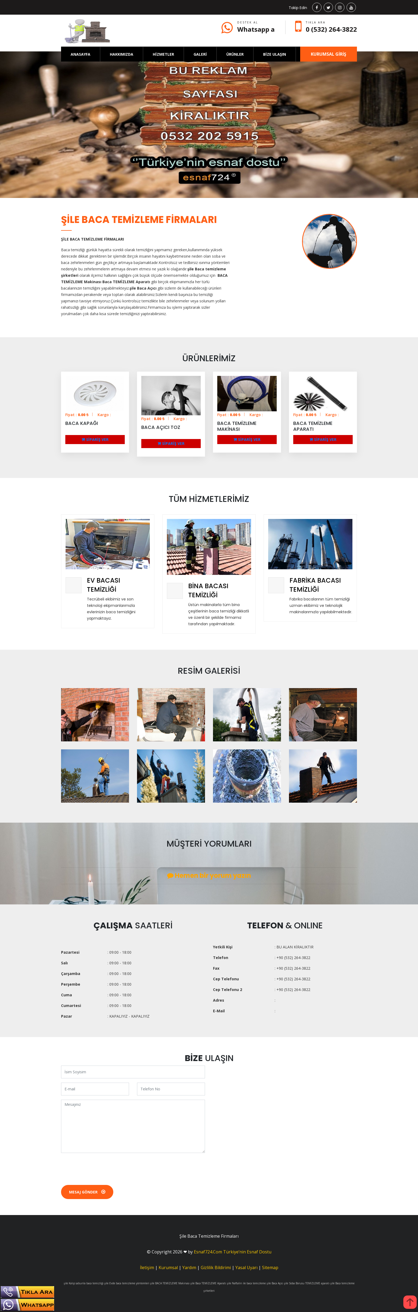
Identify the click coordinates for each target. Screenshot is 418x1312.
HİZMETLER (163, 54)
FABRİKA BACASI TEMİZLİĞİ (315, 585)
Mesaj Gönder (87, 1192)
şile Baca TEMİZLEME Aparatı (208, 1283)
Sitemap (270, 1267)
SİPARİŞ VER (95, 439)
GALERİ (200, 54)
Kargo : (104, 414)
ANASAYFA (80, 54)
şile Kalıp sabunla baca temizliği (83, 1283)
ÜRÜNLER (235, 54)
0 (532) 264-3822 (331, 29)
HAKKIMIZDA (121, 54)
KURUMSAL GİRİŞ (328, 54)
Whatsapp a (256, 29)
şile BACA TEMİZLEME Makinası (170, 1283)
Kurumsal (168, 1267)
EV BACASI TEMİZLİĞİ (103, 585)
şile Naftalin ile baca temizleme (246, 1283)
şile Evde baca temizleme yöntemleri (126, 1283)
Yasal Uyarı (246, 1267)
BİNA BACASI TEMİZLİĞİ (208, 590)
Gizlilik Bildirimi (216, 1267)
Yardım (189, 1267)
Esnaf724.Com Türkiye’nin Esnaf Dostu (232, 1252)
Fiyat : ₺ (77, 414)
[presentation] (101, 1167)
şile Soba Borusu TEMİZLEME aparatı (306, 1283)
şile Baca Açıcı (275, 1283)
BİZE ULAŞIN (274, 54)
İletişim (147, 1267)
